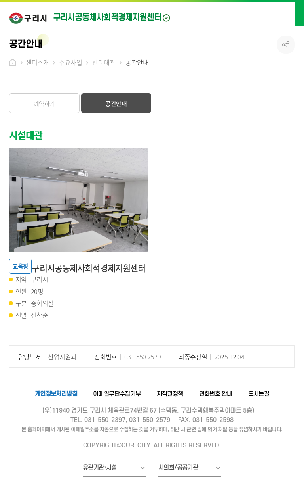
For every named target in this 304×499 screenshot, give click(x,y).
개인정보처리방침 (56, 393)
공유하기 (286, 45)
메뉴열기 (289, 13)
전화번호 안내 (215, 393)
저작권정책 (170, 393)
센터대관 (103, 62)
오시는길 (259, 393)
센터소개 (37, 62)
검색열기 (272, 13)
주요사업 (70, 62)
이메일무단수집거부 (117, 393)
